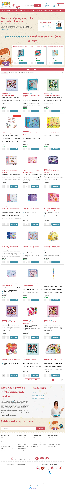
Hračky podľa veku (29, 10)
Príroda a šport (48, 10)
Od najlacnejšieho (13, 72)
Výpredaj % (58, 10)
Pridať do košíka (23, 63)
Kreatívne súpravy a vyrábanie (21, 13)
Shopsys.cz (39, 485)
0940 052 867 (18, 7)
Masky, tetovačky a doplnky (38, 395)
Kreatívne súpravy (36, 392)
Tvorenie (39, 10)
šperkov (8, 25)
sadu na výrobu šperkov (15, 409)
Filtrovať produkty (32, 69)
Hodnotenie (31, 72)
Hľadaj (37, 5)
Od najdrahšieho (23, 72)
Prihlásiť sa (40, 428)
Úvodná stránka (4, 13)
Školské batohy (6, 10)
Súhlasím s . (11, 431)
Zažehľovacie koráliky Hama (38, 398)
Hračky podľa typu (17, 10)
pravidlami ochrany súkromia (13, 431)
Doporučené (4, 72)
